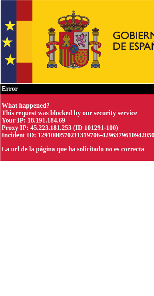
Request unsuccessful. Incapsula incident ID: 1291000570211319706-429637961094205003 (77, 148)
